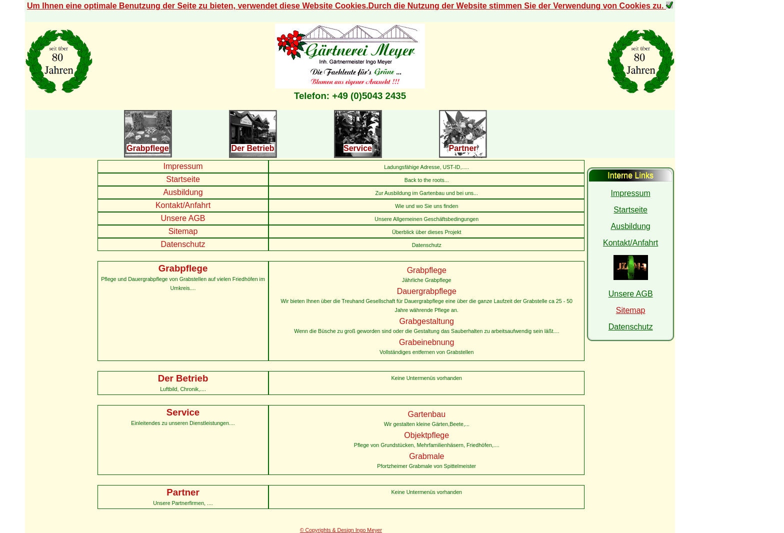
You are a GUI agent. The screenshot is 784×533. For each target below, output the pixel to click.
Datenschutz (183, 244)
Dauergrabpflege (426, 291)
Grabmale (426, 456)
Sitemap (183, 231)
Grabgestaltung (427, 321)
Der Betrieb (252, 148)
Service (358, 148)
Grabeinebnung (426, 342)
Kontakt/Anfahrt (183, 205)
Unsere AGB (183, 218)
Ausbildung (182, 192)
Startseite (183, 179)
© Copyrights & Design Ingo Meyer (341, 530)
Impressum (182, 166)
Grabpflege (147, 148)
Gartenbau (427, 414)
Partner (462, 148)
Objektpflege (426, 435)
